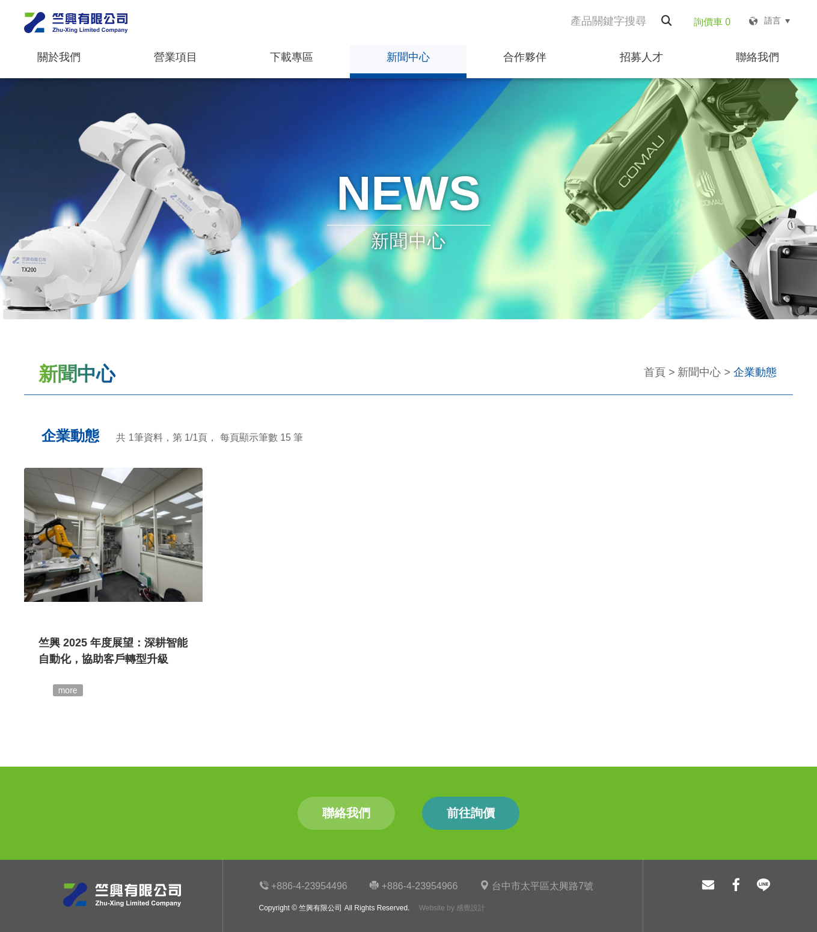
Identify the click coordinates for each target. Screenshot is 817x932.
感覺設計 (470, 908)
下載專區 (291, 57)
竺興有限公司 (75, 22)
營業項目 (175, 57)
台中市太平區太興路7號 (536, 885)
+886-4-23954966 (413, 885)
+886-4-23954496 (303, 885)
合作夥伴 (524, 57)
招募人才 (641, 57)
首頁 (655, 372)
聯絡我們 (758, 57)
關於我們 (58, 57)
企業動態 (755, 372)
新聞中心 (408, 57)
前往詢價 (470, 813)
